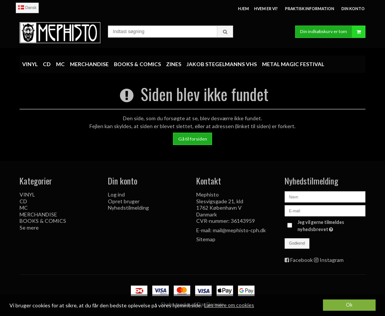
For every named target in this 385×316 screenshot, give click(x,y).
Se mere (29, 227)
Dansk (27, 7)
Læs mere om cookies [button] (229, 305)
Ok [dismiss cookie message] (349, 305)
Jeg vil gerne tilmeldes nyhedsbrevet (330, 225)
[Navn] (325, 196)
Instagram (332, 260)
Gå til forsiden (192, 139)
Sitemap (205, 239)
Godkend (297, 243)
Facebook (301, 260)
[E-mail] (325, 210)
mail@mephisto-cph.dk (239, 230)
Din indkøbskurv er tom (332, 32)
